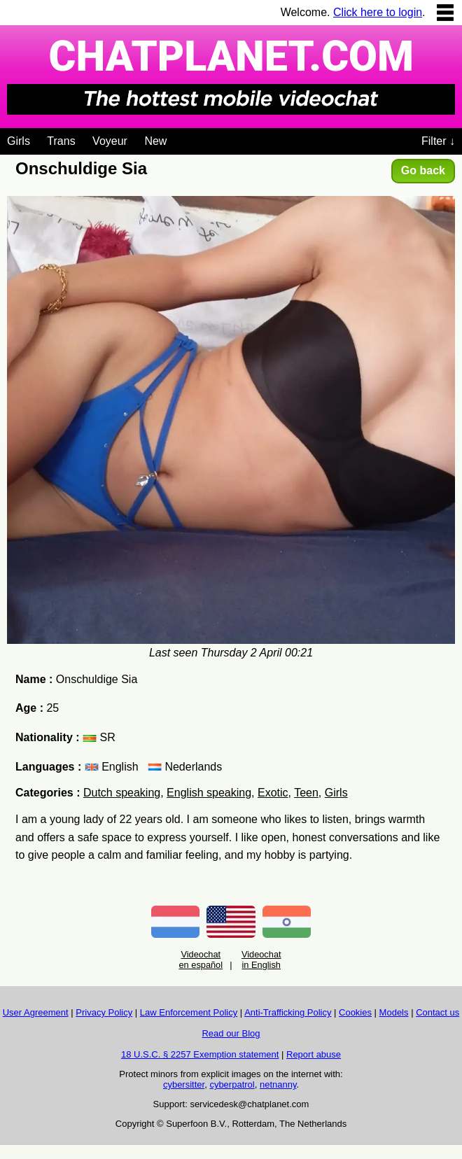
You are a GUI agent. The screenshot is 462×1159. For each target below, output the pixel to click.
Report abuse (313, 1054)
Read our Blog (231, 1033)
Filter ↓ (438, 141)
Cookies (355, 1012)
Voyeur (109, 141)
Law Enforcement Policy (188, 1012)
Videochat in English (261, 959)
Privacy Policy (104, 1012)
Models (394, 1012)
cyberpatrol (231, 1084)
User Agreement (36, 1012)
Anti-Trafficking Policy (287, 1012)
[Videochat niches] (177, 138)
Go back (423, 170)
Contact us (437, 1012)
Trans (61, 141)
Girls (18, 141)
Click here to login (377, 12)
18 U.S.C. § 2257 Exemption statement (200, 1054)
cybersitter (183, 1084)
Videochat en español (200, 959)
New (155, 141)
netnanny (278, 1084)
